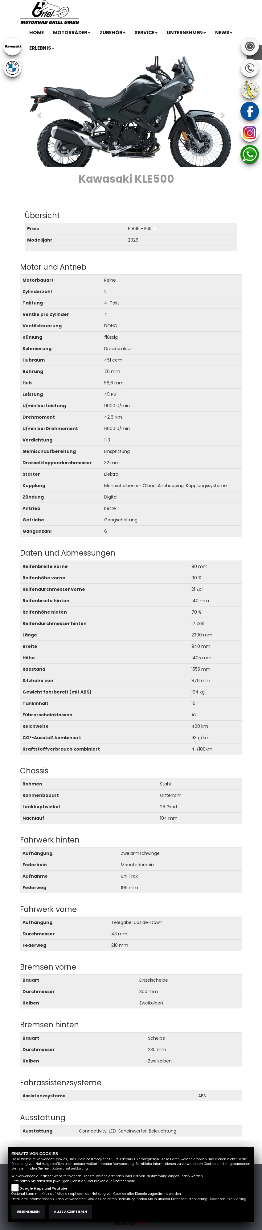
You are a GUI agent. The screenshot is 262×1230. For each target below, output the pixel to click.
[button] (71, 32)
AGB (176, 5)
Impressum (155, 5)
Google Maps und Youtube (43, 1188)
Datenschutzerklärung (69, 1168)
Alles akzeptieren (70, 1211)
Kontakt (193, 5)
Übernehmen (28, 1211)
